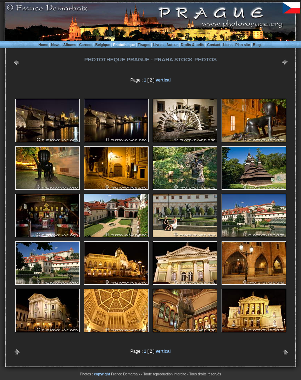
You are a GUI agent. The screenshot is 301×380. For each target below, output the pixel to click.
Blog (257, 45)
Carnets (85, 45)
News (55, 45)
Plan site (242, 45)
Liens (228, 45)
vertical (163, 80)
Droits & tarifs (192, 45)
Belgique (102, 45)
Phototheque (124, 45)
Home (43, 45)
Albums (69, 45)
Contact (213, 45)
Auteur (172, 45)
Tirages (144, 45)
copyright (102, 374)
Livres (158, 45)
